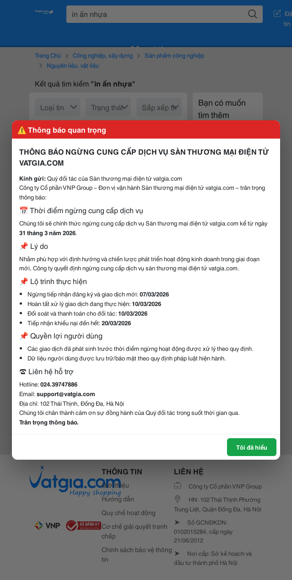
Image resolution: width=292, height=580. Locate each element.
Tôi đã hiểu (251, 447)
